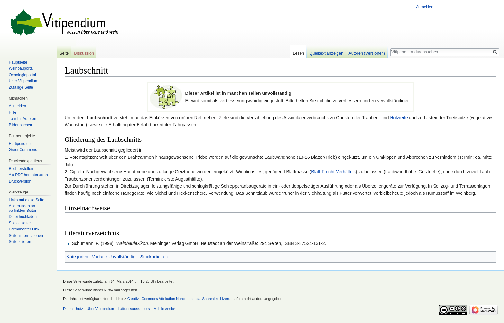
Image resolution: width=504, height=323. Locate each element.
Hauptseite (18, 62)
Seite (64, 53)
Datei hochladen (23, 216)
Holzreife (399, 117)
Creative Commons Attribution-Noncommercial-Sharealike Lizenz (179, 299)
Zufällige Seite (21, 87)
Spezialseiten (20, 223)
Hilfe (12, 112)
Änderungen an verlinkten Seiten (23, 208)
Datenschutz (73, 308)
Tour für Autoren (22, 118)
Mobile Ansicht (165, 308)
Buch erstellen (21, 168)
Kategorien (77, 256)
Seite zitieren (20, 241)
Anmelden (424, 7)
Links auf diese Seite (26, 200)
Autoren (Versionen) (366, 53)
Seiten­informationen (26, 235)
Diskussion (84, 53)
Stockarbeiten (154, 256)
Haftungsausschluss (134, 308)
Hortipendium (20, 143)
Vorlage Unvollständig (113, 256)
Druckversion (20, 181)
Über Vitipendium (23, 81)
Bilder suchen (20, 125)
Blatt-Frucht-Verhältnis (333, 171)
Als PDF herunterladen (28, 175)
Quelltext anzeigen (326, 53)
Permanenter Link (24, 229)
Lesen (298, 53)
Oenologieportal (22, 75)
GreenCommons (23, 150)
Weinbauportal (21, 68)
